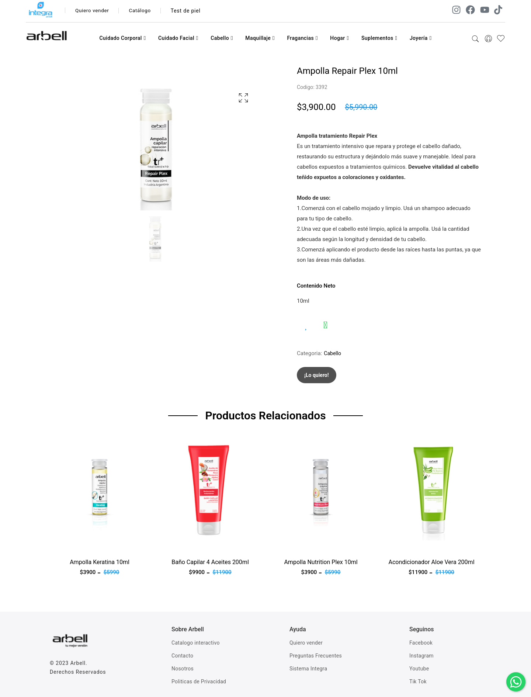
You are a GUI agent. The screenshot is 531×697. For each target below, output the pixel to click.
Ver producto (65, 545)
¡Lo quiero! (316, 375)
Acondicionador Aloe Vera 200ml (431, 562)
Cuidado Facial (178, 38)
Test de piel (189, 11)
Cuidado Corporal (122, 38)
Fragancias (302, 38)
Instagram (421, 656)
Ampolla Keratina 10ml (99, 562)
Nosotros (182, 669)
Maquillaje (260, 38)
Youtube (419, 669)
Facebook (421, 643)
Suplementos (379, 38)
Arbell (78, 663)
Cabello (222, 38)
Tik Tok (418, 681)
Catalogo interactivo (195, 643)
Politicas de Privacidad (198, 681)
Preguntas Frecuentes (315, 656)
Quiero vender (93, 11)
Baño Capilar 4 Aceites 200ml (210, 562)
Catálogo (142, 11)
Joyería (421, 38)
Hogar (339, 38)
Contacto (182, 656)
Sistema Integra (308, 669)
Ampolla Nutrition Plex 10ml (320, 562)
